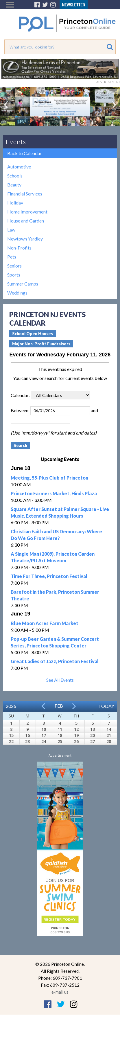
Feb (59, 705)
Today (106, 706)
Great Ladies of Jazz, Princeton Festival (55, 661)
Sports (13, 274)
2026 (11, 706)
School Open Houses (32, 333)
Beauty (14, 184)
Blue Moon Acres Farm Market (44, 623)
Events (16, 142)
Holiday (15, 202)
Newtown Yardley (25, 238)
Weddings (17, 292)
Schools (15, 175)
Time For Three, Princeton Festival (49, 576)
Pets (11, 256)
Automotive (19, 166)
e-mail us (60, 992)
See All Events (60, 680)
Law (11, 229)
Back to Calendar (24, 153)
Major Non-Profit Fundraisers (41, 343)
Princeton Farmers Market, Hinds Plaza (54, 493)
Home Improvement (27, 211)
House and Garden (25, 220)
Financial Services (24, 193)
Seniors (14, 265)
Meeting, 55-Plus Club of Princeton (49, 477)
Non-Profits (19, 247)
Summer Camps (22, 283)
